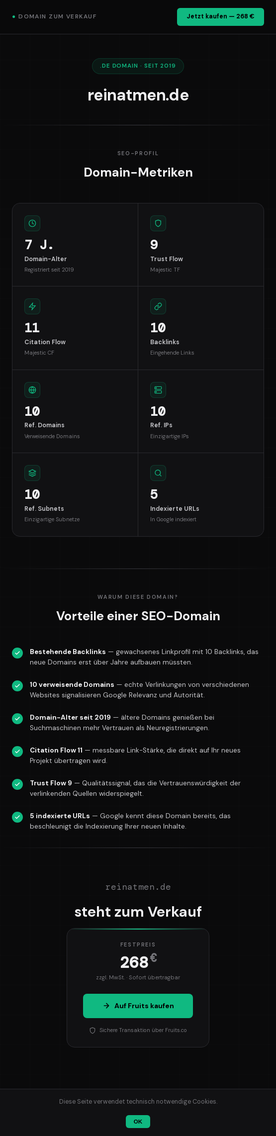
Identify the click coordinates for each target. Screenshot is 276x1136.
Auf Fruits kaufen (138, 1005)
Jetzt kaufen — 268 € (220, 16)
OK (138, 1122)
